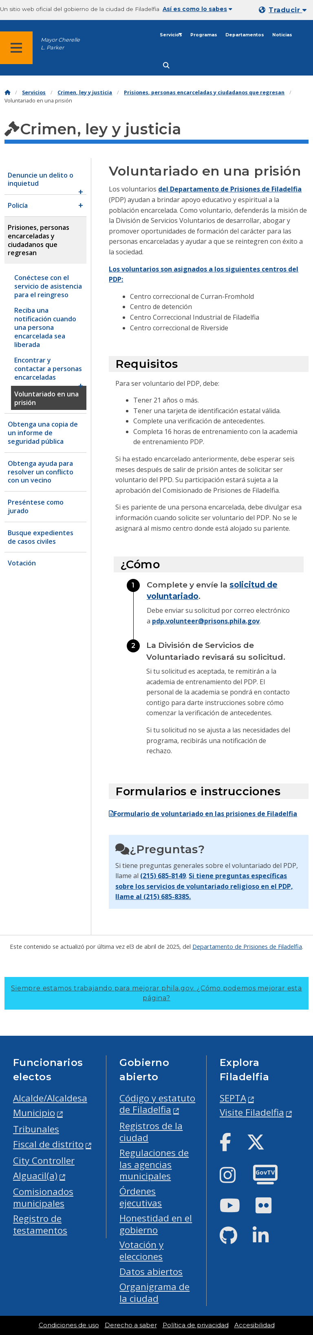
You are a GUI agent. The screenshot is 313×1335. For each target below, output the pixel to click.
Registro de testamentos (40, 1224)
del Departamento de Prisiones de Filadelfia (230, 189)
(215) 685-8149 (163, 875)
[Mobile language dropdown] (284, 10)
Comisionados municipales (43, 1197)
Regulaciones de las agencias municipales (154, 1164)
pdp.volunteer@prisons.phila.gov (206, 620)
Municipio (34, 1112)
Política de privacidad (196, 1325)
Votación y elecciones (141, 1250)
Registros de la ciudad (151, 1131)
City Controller (44, 1160)
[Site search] (166, 66)
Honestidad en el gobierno (155, 1224)
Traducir (287, 10)
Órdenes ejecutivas (140, 1197)
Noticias (282, 35)
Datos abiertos (151, 1271)
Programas (203, 35)
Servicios (171, 35)
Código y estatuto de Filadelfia (157, 1104)
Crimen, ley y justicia (84, 92)
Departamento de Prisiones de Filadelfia (247, 946)
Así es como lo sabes (197, 9)
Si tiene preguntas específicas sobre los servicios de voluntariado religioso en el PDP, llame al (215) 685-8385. (204, 886)
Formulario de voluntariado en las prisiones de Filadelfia (203, 813)
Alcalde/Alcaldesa (50, 1098)
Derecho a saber (131, 1325)
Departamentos (244, 35)
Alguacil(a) (35, 1175)
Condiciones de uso (69, 1325)
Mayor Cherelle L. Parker (60, 44)
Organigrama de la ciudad (154, 1292)
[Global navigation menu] (16, 47)
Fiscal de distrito (48, 1144)
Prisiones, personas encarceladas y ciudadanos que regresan (204, 92)
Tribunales (36, 1129)
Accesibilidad (254, 1325)
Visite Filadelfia (252, 1112)
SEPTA (233, 1098)
